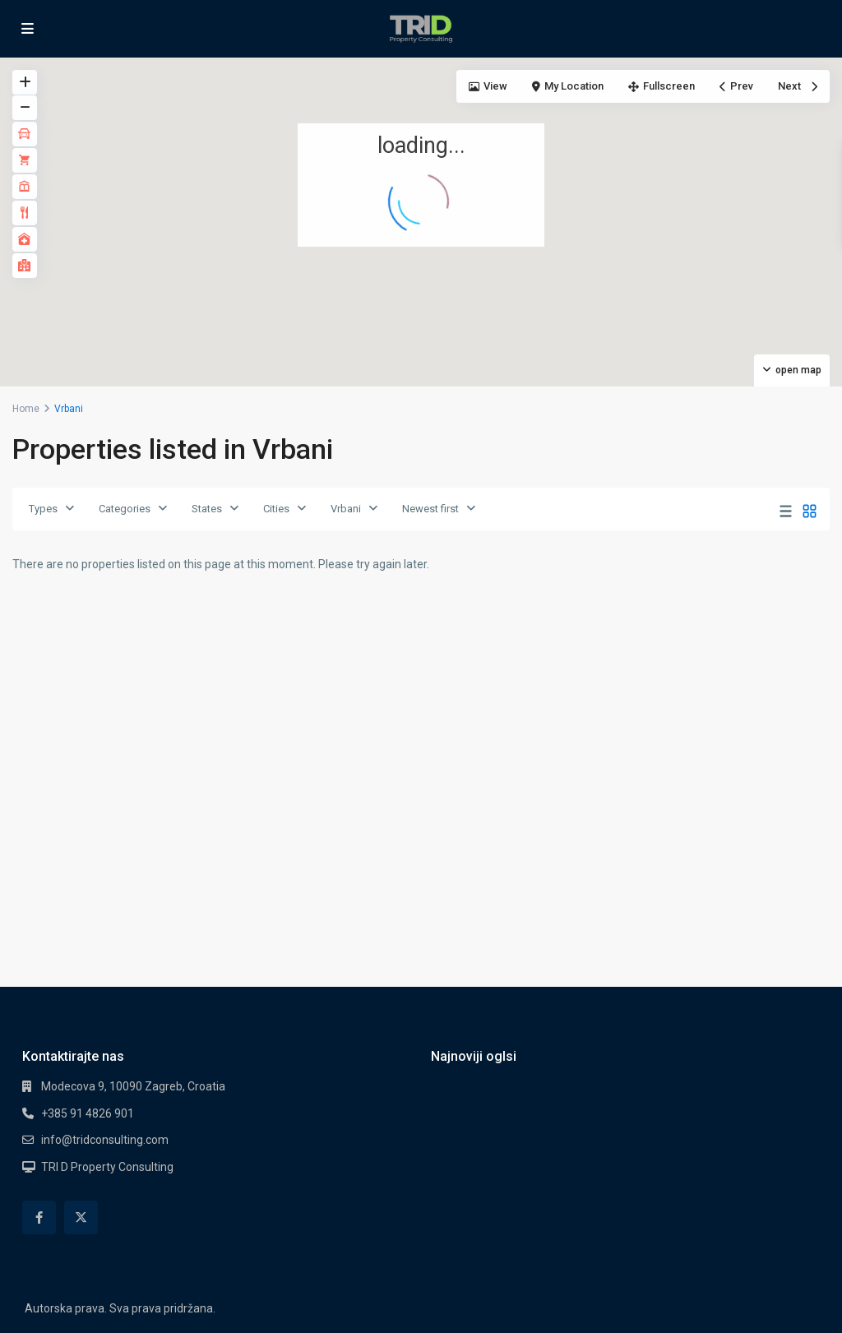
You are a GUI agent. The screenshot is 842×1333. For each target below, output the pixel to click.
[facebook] (39, 1217)
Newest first (430, 508)
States (207, 508)
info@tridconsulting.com (105, 1139)
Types (43, 508)
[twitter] (81, 1217)
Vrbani (346, 508)
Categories (124, 508)
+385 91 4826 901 (87, 1113)
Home (25, 408)
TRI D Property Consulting (107, 1166)
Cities (276, 508)
